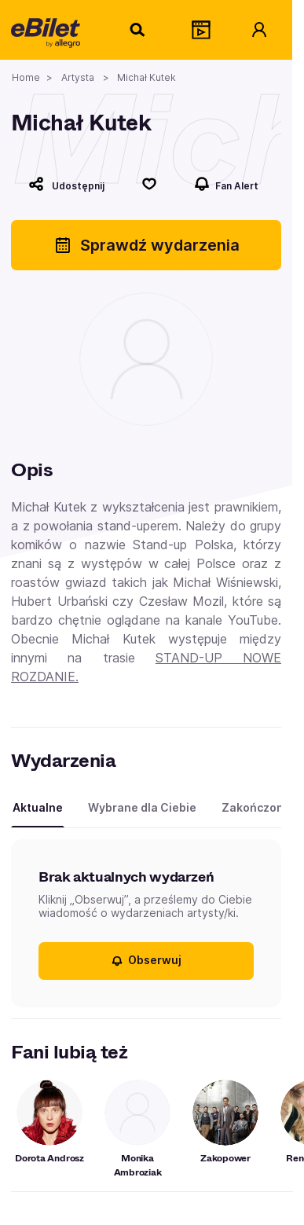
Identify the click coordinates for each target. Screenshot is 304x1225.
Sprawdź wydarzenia (146, 245)
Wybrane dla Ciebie (142, 807)
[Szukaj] (138, 30)
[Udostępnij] (67, 184)
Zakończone (256, 807)
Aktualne (38, 807)
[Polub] (149, 184)
